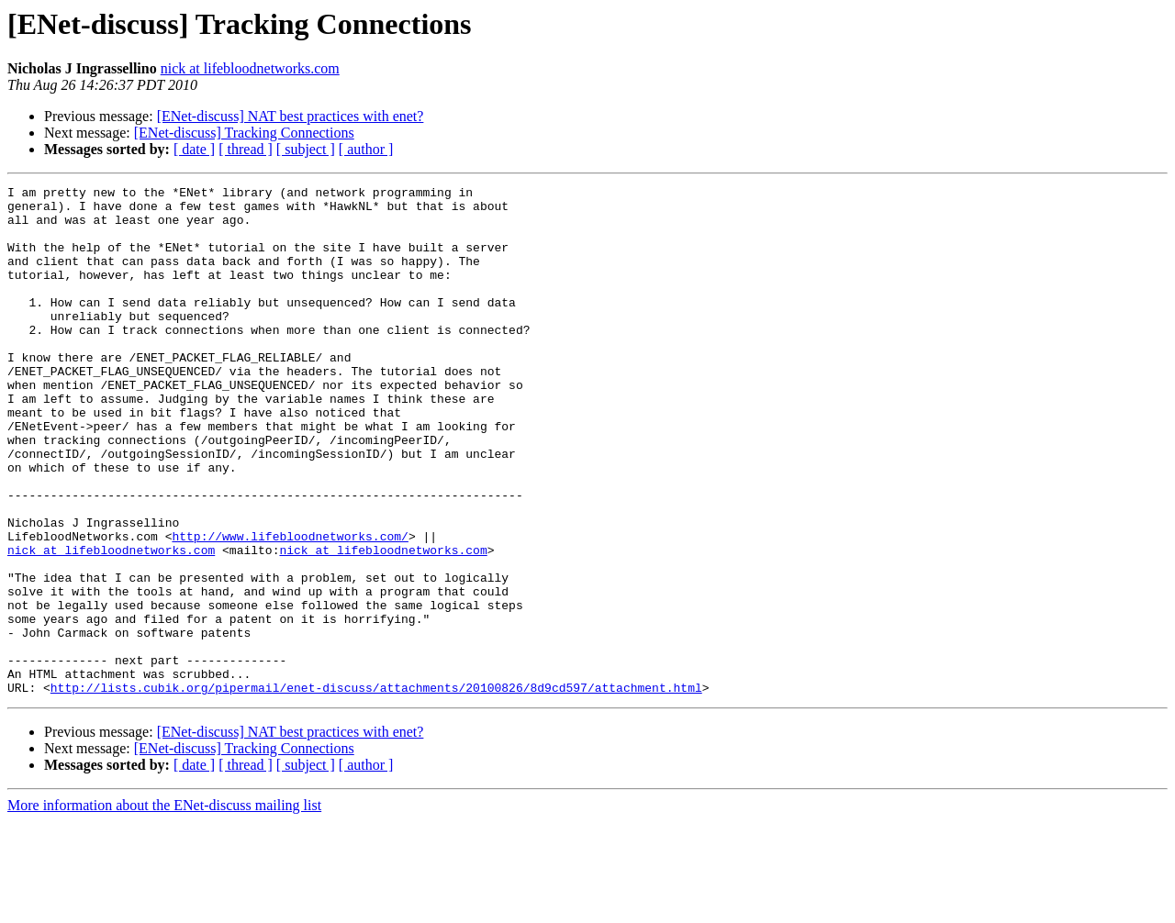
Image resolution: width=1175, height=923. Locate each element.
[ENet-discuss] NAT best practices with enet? (290, 116)
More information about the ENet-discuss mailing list (164, 907)
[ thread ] (245, 149)
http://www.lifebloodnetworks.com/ (290, 607)
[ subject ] (305, 149)
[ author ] (366, 149)
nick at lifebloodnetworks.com (250, 68)
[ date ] (194, 149)
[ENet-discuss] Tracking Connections (244, 132)
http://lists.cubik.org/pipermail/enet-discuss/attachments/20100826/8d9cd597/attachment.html (376, 789)
